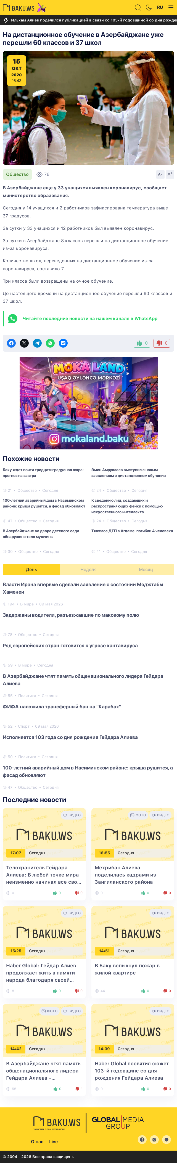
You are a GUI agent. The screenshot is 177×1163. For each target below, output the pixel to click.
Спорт (24, 726)
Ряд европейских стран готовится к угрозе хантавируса (70, 645)
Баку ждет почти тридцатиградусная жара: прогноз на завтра (43, 473)
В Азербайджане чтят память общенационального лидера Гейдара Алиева (83, 679)
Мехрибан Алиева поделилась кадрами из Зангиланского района (125, 875)
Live (53, 1141)
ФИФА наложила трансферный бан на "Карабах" (62, 706)
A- (160, 174)
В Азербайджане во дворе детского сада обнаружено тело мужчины (41, 534)
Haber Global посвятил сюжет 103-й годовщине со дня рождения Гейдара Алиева (132, 1071)
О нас (37, 1141)
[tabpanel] (88, 685)
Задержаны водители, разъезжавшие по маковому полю (71, 615)
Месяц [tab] (146, 569)
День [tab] (31, 569)
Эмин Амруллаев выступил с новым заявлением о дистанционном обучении (128, 473)
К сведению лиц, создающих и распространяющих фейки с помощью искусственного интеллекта (127, 506)
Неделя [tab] (88, 569)
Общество (17, 174)
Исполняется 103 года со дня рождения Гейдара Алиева (70, 737)
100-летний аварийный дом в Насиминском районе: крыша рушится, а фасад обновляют (44, 503)
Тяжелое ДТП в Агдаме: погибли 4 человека (132, 531)
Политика (27, 696)
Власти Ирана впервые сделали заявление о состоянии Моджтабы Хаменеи (83, 588)
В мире (27, 604)
